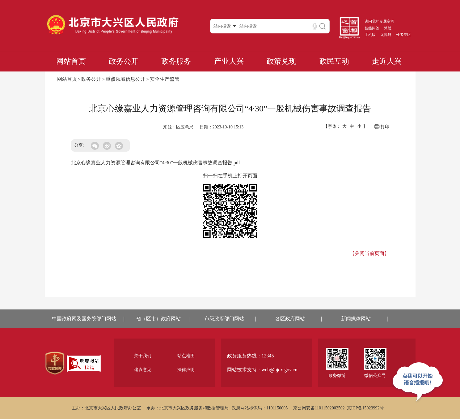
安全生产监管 (164, 79)
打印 (381, 126)
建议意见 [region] (142, 369)
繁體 (387, 28)
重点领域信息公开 (125, 79)
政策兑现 (281, 61)
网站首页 (71, 61)
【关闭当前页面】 (369, 253)
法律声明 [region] (186, 369)
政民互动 (334, 61)
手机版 (370, 34)
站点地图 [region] (186, 355)
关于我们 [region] (142, 355)
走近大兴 (387, 61)
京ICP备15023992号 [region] (365, 408)
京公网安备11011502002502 (319, 408)
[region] (55, 363)
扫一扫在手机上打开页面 (230, 175)
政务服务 (176, 61)
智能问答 (372, 28)
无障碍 (385, 34)
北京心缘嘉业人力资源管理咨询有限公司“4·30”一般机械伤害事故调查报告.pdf (155, 162)
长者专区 (403, 34)
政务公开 (123, 61)
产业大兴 (229, 61)
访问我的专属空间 (379, 21)
